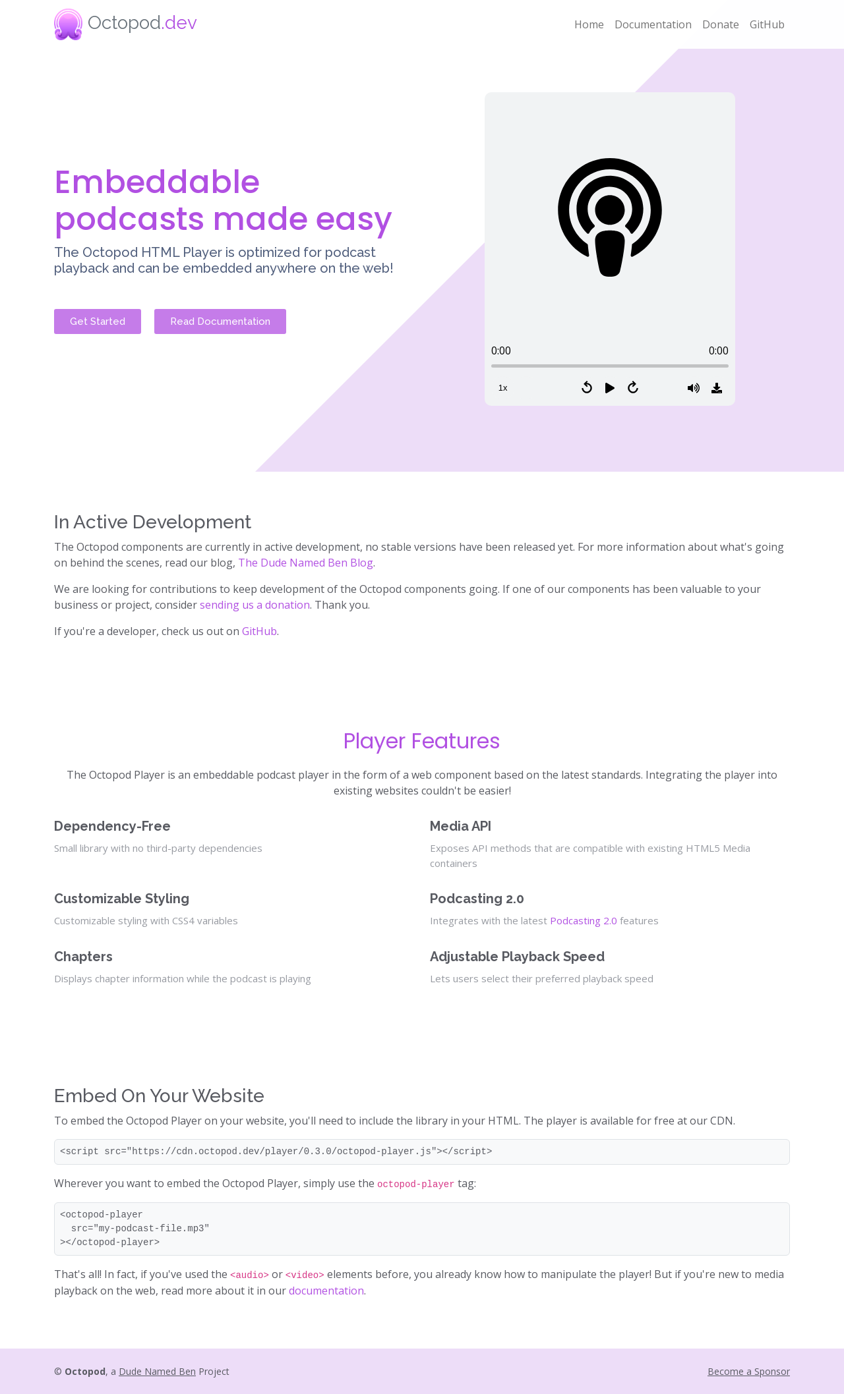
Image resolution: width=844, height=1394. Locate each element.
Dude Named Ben (157, 1371)
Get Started (97, 321)
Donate (720, 24)
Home (589, 24)
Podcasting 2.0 (583, 920)
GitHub (767, 24)
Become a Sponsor (749, 1371)
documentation (326, 1290)
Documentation (653, 24)
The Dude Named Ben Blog (305, 562)
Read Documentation (220, 321)
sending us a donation (255, 605)
